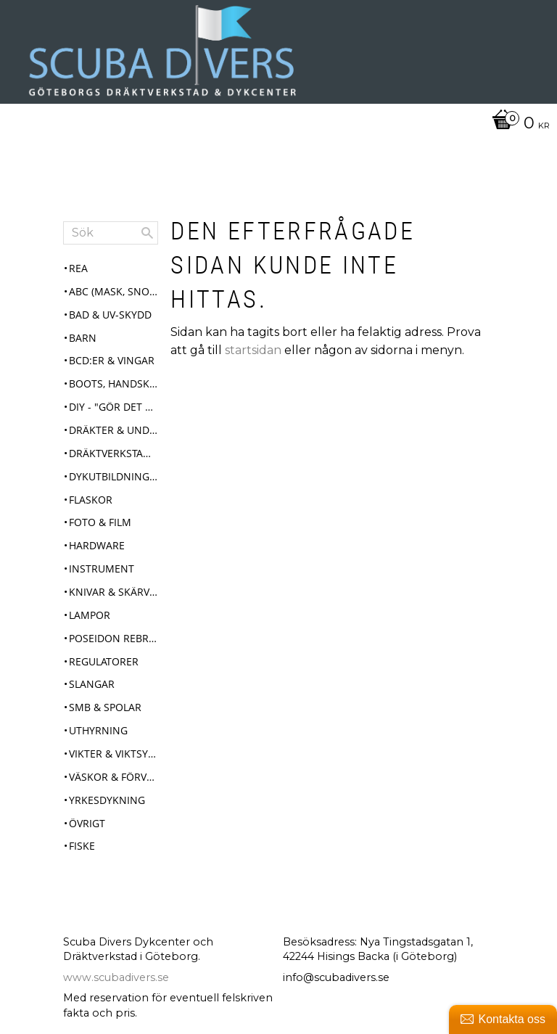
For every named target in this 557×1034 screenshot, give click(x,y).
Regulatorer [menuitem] (104, 661)
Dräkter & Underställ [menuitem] (113, 430)
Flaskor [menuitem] (90, 499)
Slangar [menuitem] (92, 684)
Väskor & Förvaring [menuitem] (113, 777)
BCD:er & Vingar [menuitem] (111, 360)
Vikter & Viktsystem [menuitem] (113, 753)
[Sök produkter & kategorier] (110, 233)
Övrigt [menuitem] (87, 823)
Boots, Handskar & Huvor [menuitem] (113, 383)
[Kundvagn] (275, 124)
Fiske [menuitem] (82, 846)
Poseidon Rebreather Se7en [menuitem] (113, 638)
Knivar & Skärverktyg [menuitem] (113, 592)
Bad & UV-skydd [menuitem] (110, 314)
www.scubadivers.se (116, 977)
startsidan (253, 350)
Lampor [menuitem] (89, 615)
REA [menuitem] (78, 268)
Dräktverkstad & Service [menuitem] (113, 453)
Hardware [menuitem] (97, 545)
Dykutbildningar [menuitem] (113, 476)
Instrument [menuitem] (101, 568)
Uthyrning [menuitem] (98, 730)
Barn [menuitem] (82, 338)
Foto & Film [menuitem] (100, 522)
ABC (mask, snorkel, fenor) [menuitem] (113, 291)
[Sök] (147, 233)
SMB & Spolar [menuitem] (105, 707)
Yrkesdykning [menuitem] (107, 800)
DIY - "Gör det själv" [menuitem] (113, 407)
